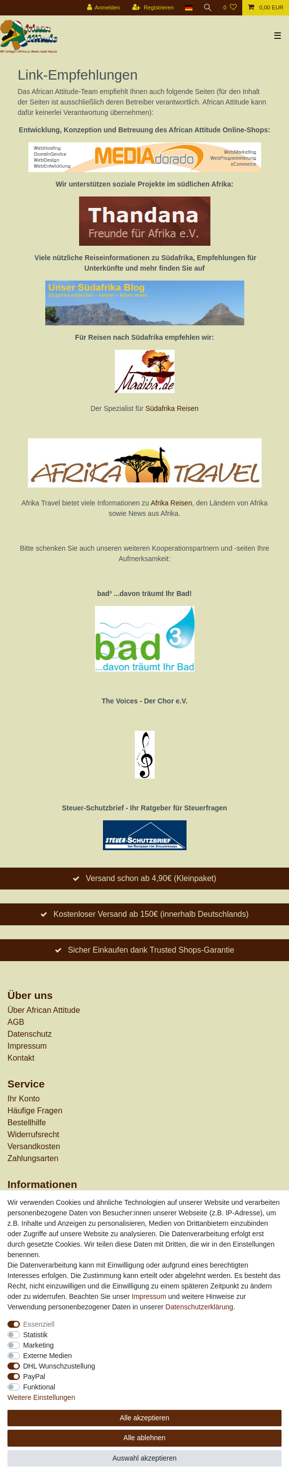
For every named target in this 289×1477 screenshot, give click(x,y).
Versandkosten (33, 1146)
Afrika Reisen (171, 503)
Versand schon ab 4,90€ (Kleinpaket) (151, 878)
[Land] (188, 7)
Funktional (39, 1387)
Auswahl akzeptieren (144, 1458)
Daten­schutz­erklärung (199, 1307)
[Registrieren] (153, 7)
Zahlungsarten (32, 1158)
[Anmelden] (103, 7)
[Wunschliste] (230, 7)
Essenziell (39, 1324)
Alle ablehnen (144, 1438)
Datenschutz (29, 1034)
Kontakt (20, 1058)
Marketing (38, 1345)
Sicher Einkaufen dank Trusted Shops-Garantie (151, 950)
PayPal (34, 1376)
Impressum (27, 1046)
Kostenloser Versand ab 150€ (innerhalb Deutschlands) (151, 914)
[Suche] (208, 7)
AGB (15, 1022)
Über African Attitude (43, 1010)
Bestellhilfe (26, 1122)
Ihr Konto (23, 1098)
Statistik (35, 1335)
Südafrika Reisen (171, 408)
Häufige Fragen (34, 1110)
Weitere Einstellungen (41, 1397)
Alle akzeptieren (145, 1418)
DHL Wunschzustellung (59, 1366)
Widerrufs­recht (33, 1134)
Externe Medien (47, 1356)
